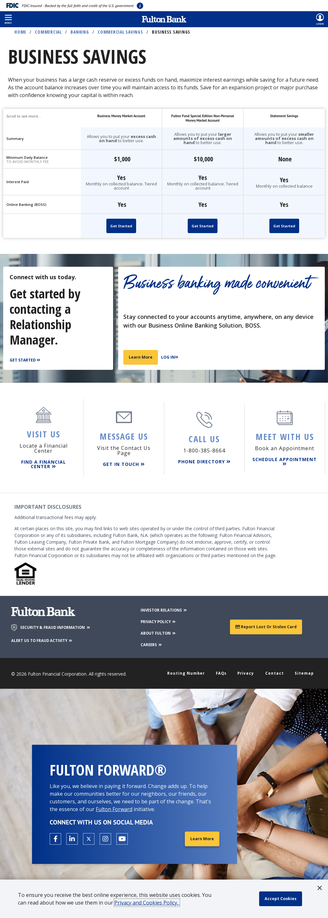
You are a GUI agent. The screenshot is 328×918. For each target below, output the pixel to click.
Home (20, 32)
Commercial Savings (120, 32)
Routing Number (188, 670)
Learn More (142, 357)
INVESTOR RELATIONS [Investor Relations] (164, 606)
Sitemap (303, 670)
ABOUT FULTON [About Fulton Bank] (157, 629)
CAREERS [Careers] (149, 641)
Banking (79, 32)
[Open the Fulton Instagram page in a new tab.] (105, 836)
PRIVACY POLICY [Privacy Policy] (157, 618)
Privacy (247, 670)
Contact (274, 670)
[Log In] (173, 357)
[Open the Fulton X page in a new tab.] (88, 836)
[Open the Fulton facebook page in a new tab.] (55, 836)
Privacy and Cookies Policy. (150, 902)
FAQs (223, 670)
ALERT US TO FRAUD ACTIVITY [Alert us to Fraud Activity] (48, 637)
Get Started (121, 225)
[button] (8, 19)
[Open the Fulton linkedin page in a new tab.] (72, 836)
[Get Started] (26, 360)
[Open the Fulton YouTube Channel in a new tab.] (122, 836)
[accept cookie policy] (283, 898)
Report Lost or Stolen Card (266, 623)
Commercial (48, 32)
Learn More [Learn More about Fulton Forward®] (201, 836)
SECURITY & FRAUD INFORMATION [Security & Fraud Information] (61, 624)
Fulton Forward (114, 806)
